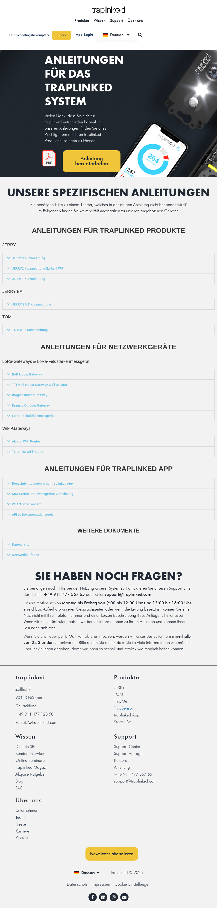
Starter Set (122, 722)
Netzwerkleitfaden (25, 555)
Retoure (120, 760)
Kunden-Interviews (30, 753)
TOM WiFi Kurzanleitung (30, 330)
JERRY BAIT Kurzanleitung (31, 304)
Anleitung (122, 767)
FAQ (19, 788)
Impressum (101, 884)
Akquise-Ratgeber (30, 774)
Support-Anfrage (128, 753)
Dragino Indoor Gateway (29, 395)
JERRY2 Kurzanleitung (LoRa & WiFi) (39, 268)
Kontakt (21, 838)
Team (20, 817)
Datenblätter (21, 544)
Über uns (135, 20)
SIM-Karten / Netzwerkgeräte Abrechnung (42, 494)
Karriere (22, 831)
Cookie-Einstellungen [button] (132, 884)
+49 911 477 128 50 (34, 714)
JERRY (119, 687)
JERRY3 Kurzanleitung (28, 258)
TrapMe (120, 701)
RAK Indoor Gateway (27, 374)
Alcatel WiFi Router (26, 441)
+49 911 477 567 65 (133, 774)
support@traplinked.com (135, 781)
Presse (20, 824)
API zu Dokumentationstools (32, 514)
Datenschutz (77, 884)
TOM (118, 694)
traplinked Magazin (32, 767)
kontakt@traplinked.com (36, 722)
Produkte (81, 20)
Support (116, 20)
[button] (140, 34)
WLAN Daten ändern (26, 504)
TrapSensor (123, 708)
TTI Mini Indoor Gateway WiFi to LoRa (39, 385)
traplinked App (126, 715)
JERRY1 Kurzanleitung (28, 279)
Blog (19, 781)
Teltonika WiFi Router (28, 452)
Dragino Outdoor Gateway (31, 405)
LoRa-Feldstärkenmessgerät (33, 416)
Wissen (100, 20)
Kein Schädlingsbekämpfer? (29, 35)
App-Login (84, 34)
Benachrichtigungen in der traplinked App (42, 483)
